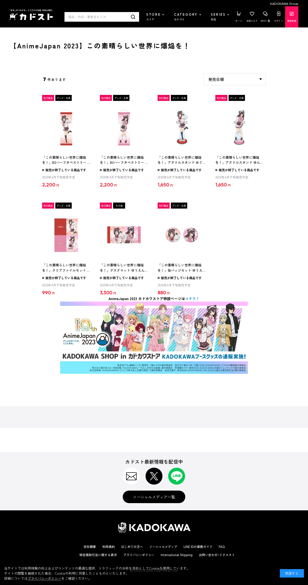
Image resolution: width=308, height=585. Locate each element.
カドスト (31, 14)
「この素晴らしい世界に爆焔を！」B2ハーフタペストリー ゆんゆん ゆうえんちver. (124, 160)
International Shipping (176, 554)
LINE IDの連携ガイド (198, 546)
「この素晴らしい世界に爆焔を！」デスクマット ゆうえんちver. (124, 268)
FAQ (222, 546)
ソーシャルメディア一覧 (154, 497)
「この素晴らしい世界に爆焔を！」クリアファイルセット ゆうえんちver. (66, 268)
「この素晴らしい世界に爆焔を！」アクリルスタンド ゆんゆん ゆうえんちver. (239, 160)
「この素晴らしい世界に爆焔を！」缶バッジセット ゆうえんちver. (182, 268)
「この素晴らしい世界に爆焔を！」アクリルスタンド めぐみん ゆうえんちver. (182, 160)
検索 (133, 17)
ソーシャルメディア (163, 546)
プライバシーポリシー (138, 554)
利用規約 (108, 546)
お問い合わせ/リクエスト (217, 554)
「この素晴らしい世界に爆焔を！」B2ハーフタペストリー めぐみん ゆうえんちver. (66, 160)
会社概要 (89, 546)
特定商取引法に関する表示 (98, 554)
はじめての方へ (132, 546)
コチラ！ (192, 298)
